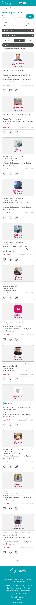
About (10, 579)
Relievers (30, 586)
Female (7, 40)
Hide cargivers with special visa (15, 49)
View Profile (7, 85)
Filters (6, 24)
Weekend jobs (12, 593)
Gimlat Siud (29, 579)
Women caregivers (12, 591)
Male (19, 40)
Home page (4, 8)
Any (29, 40)
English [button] (18, 45)
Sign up (30, 16)
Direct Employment (18, 582)
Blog (5, 579)
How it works (18, 579)
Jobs (7, 588)
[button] (18, 30)
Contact (18, 600)
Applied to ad (28, 24)
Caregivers (6, 586)
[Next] (17, 560)
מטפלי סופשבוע (23, 593)
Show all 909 (14, 20)
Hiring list (16, 25)
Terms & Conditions (18, 597)
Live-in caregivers (16, 588)
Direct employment (18, 586)
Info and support (18, 602)
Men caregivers (25, 591)
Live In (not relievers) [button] (18, 35)
